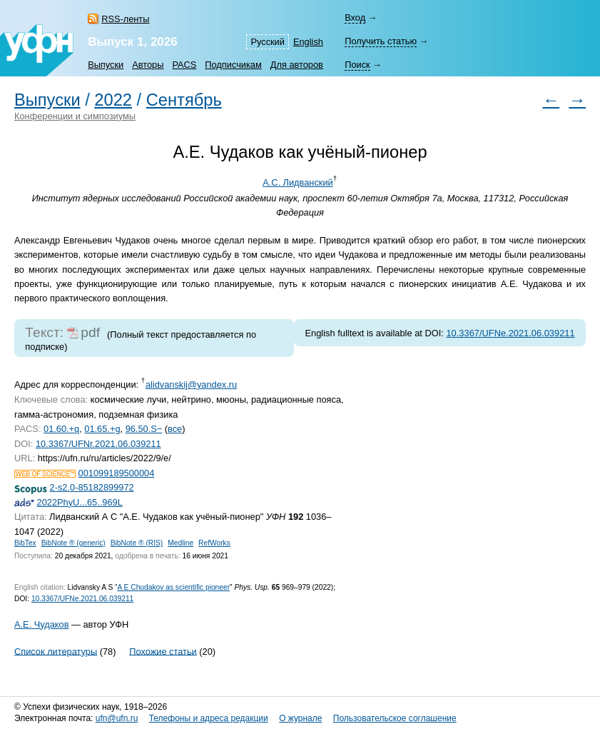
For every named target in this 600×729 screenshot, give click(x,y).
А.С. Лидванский (298, 182)
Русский (267, 41)
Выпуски (105, 64)
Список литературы (55, 650)
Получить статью (381, 41)
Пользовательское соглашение (395, 718)
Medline (180, 543)
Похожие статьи (162, 650)
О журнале (300, 718)
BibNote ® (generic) (73, 543)
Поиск (357, 64)
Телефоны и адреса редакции (208, 718)
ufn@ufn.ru (117, 718)
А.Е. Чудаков (41, 624)
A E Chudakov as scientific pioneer (174, 587)
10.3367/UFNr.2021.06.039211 (98, 443)
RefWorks (214, 543)
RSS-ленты (125, 19)
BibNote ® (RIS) (137, 543)
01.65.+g (102, 428)
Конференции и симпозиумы (75, 116)
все (175, 428)
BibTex (25, 543)
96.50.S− (144, 428)
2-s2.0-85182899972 (92, 487)
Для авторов (296, 64)
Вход (355, 17)
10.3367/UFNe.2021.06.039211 (510, 333)
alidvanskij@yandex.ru (191, 384)
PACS (184, 64)
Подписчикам (233, 64)
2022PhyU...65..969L (80, 502)
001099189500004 (116, 473)
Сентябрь (184, 100)
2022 (113, 100)
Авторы (147, 64)
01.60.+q (61, 428)
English (308, 41)
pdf (90, 332)
